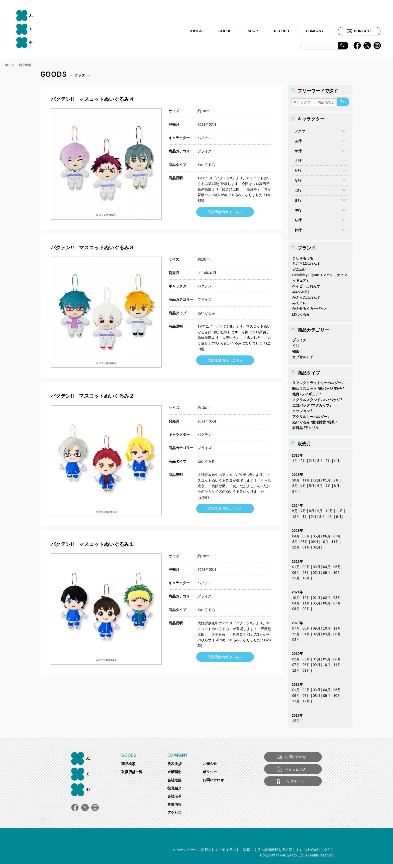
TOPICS (195, 31)
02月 (316, 546)
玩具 (331, 421)
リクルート (295, 780)
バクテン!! (206, 138)
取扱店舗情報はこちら (225, 212)
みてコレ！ (301, 301)
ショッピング (295, 768)
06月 (327, 535)
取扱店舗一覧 (131, 770)
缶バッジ (326, 387)
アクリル (312, 426)
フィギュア (310, 393)
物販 (295, 350)
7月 (328, 484)
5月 (328, 459)
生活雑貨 (319, 421)
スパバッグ (331, 398)
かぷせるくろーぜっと (309, 307)
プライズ (205, 151)
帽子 (338, 387)
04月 (296, 535)
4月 (336, 459)
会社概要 (174, 779)
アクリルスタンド (306, 398)
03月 (306, 535)
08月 (304, 540)
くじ (295, 344)
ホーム (9, 65)
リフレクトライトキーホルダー (316, 381)
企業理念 (174, 770)
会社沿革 (174, 795)
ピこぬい (299, 268)
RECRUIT (281, 31)
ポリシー (210, 770)
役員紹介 (174, 787)
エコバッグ (301, 404)
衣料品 (297, 426)
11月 (306, 479)
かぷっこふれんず (306, 296)
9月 (295, 490)
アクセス (174, 811)
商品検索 (128, 762)
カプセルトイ (302, 355)
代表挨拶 (174, 762)
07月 (337, 535)
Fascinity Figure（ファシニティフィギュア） (319, 276)
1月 (295, 459)
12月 (316, 479)
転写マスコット (304, 387)
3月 (320, 459)
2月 (303, 459)
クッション (301, 409)
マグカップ (320, 404)
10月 (296, 479)
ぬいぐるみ (206, 165)
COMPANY (315, 31)
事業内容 (174, 803)
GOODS (224, 31)
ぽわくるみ (301, 313)
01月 (327, 479)
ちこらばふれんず (306, 262)
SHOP (253, 31)
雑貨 (295, 393)
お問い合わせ (213, 778)
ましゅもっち (302, 257)
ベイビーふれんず (306, 285)
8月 (336, 484)
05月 (316, 535)
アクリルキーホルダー (309, 415)
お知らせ (210, 762)
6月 (320, 484)
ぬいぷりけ (301, 290)
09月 (314, 540)
